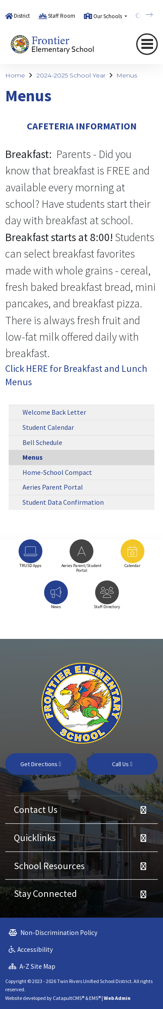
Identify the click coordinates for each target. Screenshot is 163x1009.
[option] (30, 557)
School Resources (49, 866)
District (22, 15)
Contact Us (36, 809)
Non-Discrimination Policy (53, 932)
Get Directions (40, 764)
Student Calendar (48, 427)
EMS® (95, 998)
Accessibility (31, 949)
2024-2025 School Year (70, 75)
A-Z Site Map (32, 966)
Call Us (122, 764)
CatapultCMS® (68, 998)
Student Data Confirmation (63, 502)
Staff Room (61, 15)
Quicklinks (35, 838)
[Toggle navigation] (147, 44)
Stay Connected (45, 893)
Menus (126, 75)
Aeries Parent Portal (52, 487)
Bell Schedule (42, 442)
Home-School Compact (57, 472)
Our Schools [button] (108, 16)
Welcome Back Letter (54, 412)
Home (15, 75)
